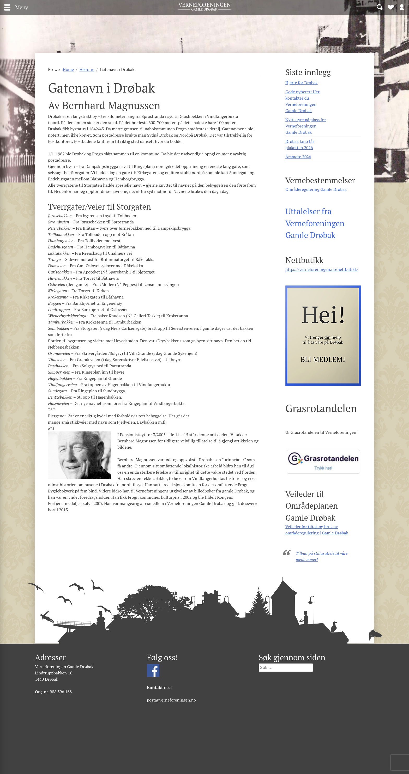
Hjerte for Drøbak (301, 83)
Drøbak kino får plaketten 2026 (299, 144)
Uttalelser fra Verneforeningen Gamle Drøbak (315, 223)
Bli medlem (391, 7)
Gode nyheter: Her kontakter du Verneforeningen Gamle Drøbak (302, 101)
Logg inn (401, 7)
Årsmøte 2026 (298, 157)
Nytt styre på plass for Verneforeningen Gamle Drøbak (305, 126)
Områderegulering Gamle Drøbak (316, 189)
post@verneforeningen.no (171, 700)
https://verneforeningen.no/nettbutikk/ (321, 269)
